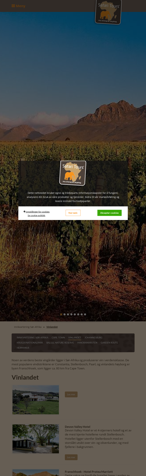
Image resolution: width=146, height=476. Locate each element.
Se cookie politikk (36, 215)
